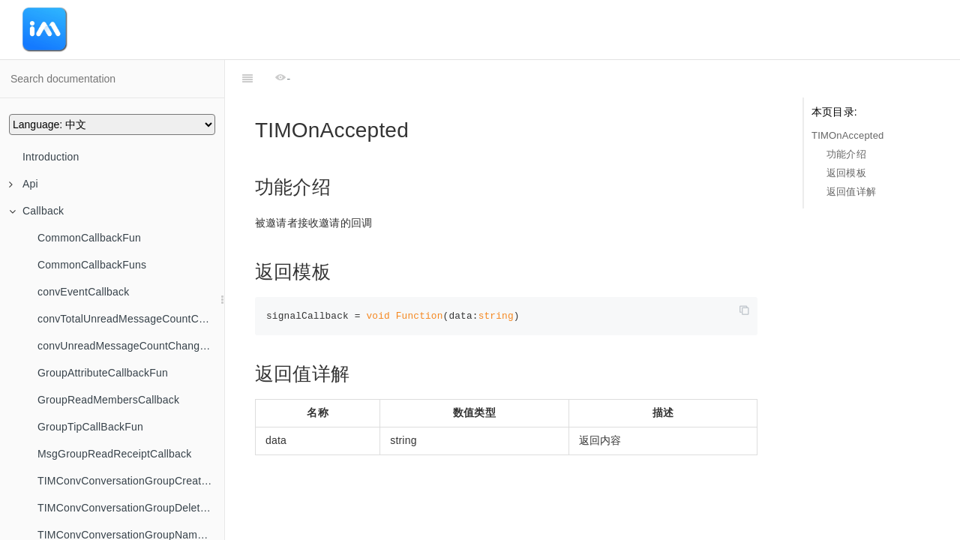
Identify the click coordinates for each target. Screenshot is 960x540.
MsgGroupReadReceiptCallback (114, 454)
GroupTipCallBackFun (90, 427)
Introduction (51, 157)
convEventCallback (83, 292)
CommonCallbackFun (89, 238)
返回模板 (846, 172)
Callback (36, 211)
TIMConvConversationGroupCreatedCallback (131, 481)
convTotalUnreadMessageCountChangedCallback (131, 319)
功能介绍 (846, 154)
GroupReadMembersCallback (108, 400)
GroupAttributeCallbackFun (103, 373)
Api (23, 184)
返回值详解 (851, 191)
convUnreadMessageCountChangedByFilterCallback (131, 346)
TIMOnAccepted (848, 135)
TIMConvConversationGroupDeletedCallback (131, 508)
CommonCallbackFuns (92, 265)
